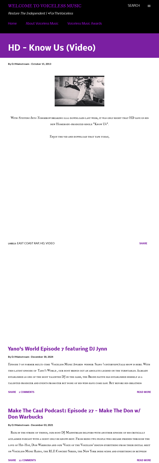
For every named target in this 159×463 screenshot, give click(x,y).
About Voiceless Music (42, 24)
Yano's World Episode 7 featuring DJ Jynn (57, 349)
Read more (144, 392)
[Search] (134, 6)
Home (12, 24)
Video (50, 243)
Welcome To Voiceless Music (44, 6)
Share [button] (143, 243)
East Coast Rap (28, 243)
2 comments (26, 392)
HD (42, 243)
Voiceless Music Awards (84, 24)
